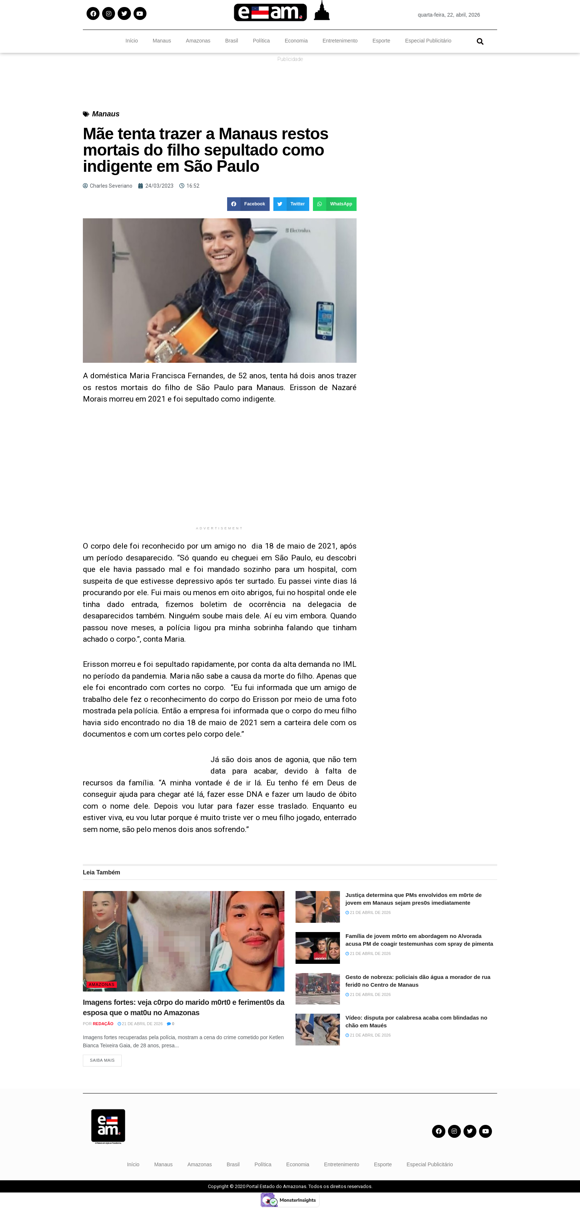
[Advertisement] (220, 470)
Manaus (162, 41)
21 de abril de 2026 (140, 1023)
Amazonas (198, 41)
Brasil (231, 41)
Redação (103, 1023)
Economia (296, 41)
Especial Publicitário (428, 41)
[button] (480, 41)
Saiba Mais (102, 1061)
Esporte (381, 41)
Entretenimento (340, 41)
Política (261, 41)
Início (131, 41)
